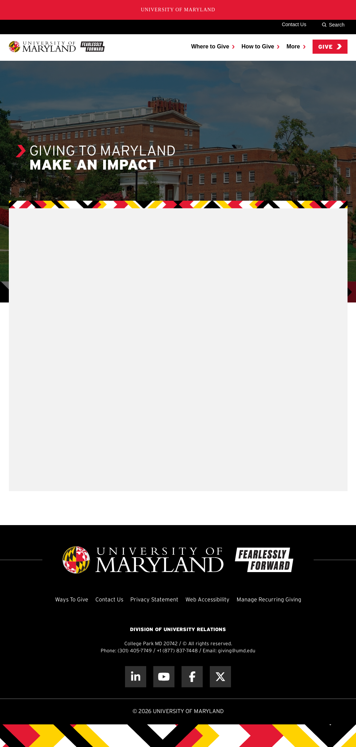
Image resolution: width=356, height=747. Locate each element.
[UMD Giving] (57, 46)
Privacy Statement (154, 599)
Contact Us (294, 24)
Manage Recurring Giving (269, 599)
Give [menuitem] (330, 47)
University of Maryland (178, 9)
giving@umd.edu (236, 651)
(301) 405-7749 (135, 651)
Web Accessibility (207, 599)
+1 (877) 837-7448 (177, 651)
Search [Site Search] (333, 25)
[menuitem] (213, 46)
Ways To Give (71, 599)
